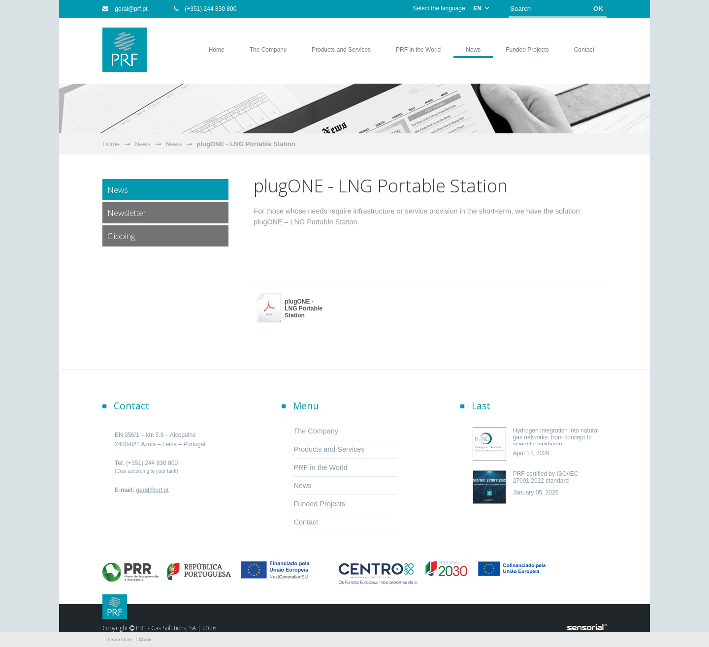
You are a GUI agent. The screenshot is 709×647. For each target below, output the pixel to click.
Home (111, 144)
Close (145, 639)
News (142, 144)
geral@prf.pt (125, 8)
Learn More (120, 639)
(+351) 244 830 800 (205, 8)
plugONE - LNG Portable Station (245, 144)
